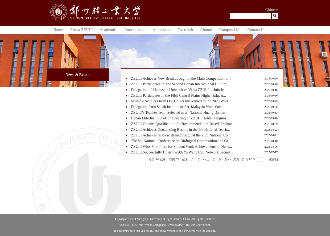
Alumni (206, 30)
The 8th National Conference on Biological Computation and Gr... (181, 141)
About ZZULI (81, 30)
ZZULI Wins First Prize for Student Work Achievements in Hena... (181, 146)
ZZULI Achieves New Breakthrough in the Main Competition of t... (182, 78)
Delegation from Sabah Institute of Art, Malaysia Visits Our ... (178, 107)
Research (185, 30)
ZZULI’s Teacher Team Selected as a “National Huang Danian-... (180, 112)
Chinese (271, 10)
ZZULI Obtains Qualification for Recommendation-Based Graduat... (183, 124)
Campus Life (229, 30)
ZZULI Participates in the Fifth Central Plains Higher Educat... (178, 95)
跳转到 (274, 159)
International (135, 30)
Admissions (162, 30)
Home (58, 30)
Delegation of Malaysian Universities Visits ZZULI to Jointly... (179, 90)
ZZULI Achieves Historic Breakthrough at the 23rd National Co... (181, 135)
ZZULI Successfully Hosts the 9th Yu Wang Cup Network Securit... (182, 152)
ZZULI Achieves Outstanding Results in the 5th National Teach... (180, 129)
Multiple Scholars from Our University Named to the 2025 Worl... (181, 101)
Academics (108, 30)
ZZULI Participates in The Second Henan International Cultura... (180, 84)
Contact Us (256, 30)
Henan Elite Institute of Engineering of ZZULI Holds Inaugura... (180, 118)
